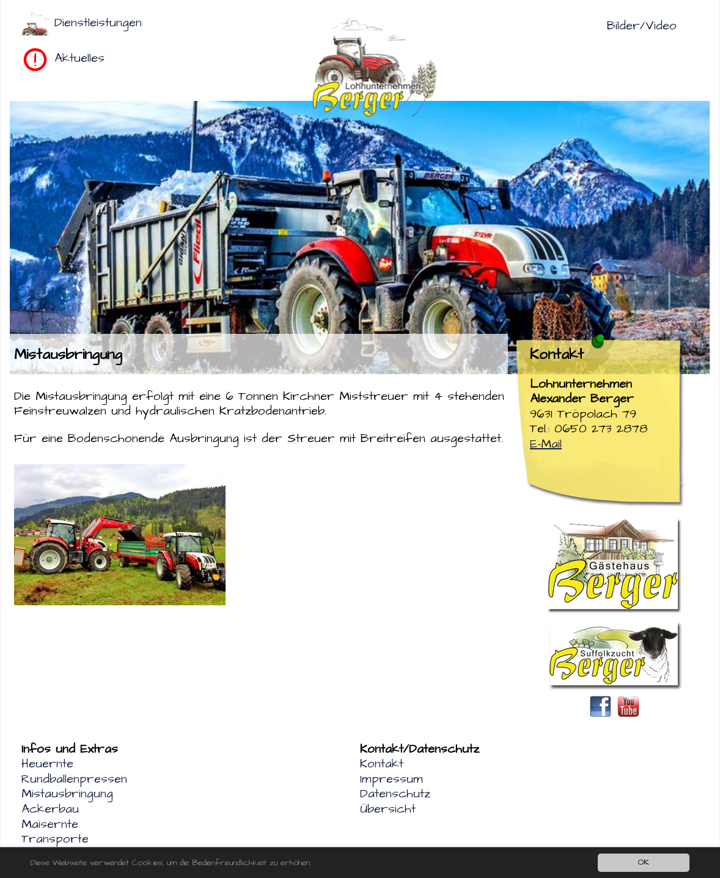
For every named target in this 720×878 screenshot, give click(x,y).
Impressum (391, 779)
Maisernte (49, 824)
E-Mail (546, 443)
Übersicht (388, 808)
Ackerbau (50, 808)
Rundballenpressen (74, 779)
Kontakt (381, 763)
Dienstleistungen (98, 22)
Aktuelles (79, 58)
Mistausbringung (67, 793)
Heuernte (47, 763)
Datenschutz (395, 793)
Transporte (55, 838)
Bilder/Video (642, 25)
